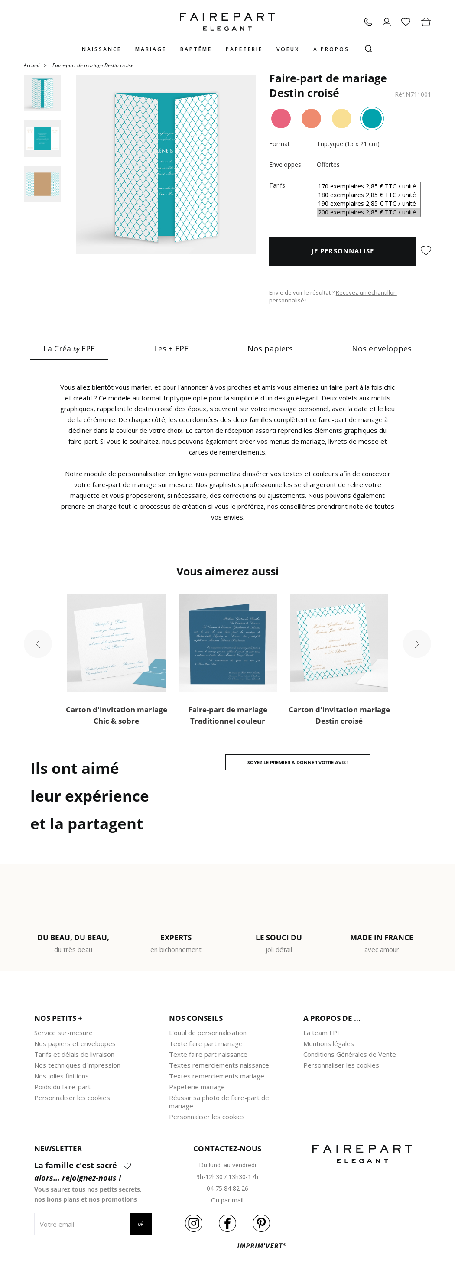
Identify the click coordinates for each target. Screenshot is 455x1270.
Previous (38, 644)
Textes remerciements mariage (216, 1076)
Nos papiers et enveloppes (75, 1043)
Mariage (150, 49)
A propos (331, 49)
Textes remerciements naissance (219, 1065)
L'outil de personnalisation (208, 1032)
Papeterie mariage (197, 1086)
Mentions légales (328, 1043)
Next (417, 644)
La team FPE (322, 1032)
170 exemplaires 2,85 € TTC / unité (368, 186)
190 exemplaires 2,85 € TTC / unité (368, 203)
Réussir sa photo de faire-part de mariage (219, 1101)
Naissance (101, 49)
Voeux (287, 49)
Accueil (31, 65)
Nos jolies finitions (61, 1076)
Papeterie (244, 49)
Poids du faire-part (62, 1086)
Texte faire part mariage (206, 1043)
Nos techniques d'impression (77, 1065)
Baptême (196, 49)
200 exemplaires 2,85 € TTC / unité (368, 212)
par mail (232, 1200)
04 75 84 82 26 (227, 1188)
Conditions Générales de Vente (349, 1054)
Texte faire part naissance (208, 1054)
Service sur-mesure (63, 1032)
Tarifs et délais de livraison (74, 1054)
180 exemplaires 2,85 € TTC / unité (368, 195)
